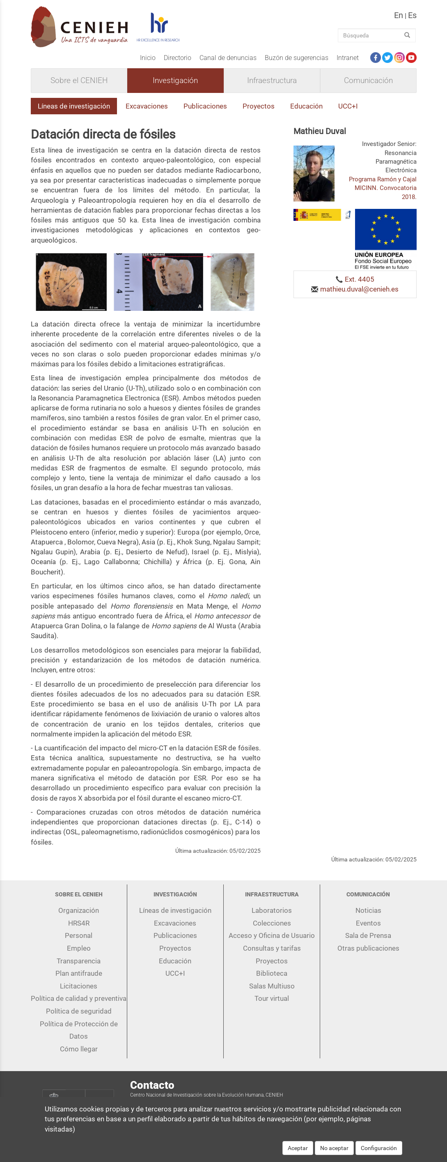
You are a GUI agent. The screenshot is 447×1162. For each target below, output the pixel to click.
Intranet (348, 58)
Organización (78, 910)
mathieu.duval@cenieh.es (359, 289)
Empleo (79, 948)
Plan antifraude (78, 973)
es (412, 15)
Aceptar (298, 1152)
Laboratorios (272, 910)
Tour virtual (271, 998)
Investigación (175, 80)
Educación (306, 106)
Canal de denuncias (228, 58)
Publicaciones (205, 106)
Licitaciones (78, 986)
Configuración (379, 1152)
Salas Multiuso (272, 986)
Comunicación (368, 80)
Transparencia (79, 961)
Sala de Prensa (368, 935)
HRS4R (78, 923)
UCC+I (348, 106)
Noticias (368, 910)
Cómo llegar (79, 1049)
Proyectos (259, 106)
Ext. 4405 (359, 279)
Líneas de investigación (74, 106)
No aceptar (334, 1152)
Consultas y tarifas (272, 948)
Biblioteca (271, 973)
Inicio (148, 58)
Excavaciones (147, 106)
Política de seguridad (79, 1011)
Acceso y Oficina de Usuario (272, 935)
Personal (78, 935)
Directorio (177, 58)
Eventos (368, 923)
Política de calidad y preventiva (78, 998)
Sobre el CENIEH (79, 80)
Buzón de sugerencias (296, 58)
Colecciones (272, 923)
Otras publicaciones (368, 948)
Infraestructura (272, 80)
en (398, 15)
